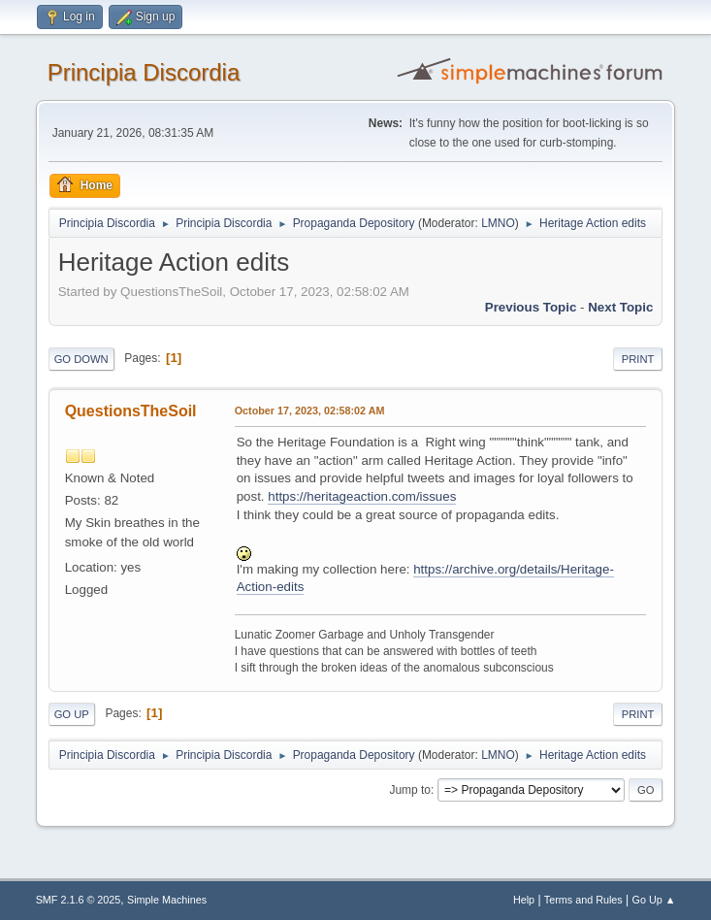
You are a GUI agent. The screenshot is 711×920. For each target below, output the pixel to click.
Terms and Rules (583, 899)
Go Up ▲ (654, 899)
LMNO (498, 223)
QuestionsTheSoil (131, 411)
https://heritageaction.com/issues (362, 496)
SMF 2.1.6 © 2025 (78, 899)
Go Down (81, 359)
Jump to (410, 790)
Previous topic (531, 307)
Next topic (620, 307)
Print (638, 359)
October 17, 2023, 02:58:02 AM (310, 410)
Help (523, 899)
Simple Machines (167, 899)
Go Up (71, 714)
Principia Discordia (144, 72)
